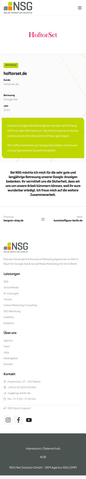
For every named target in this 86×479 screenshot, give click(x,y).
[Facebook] (18, 420)
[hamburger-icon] (80, 7)
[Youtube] (28, 420)
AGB (43, 457)
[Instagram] (8, 420)
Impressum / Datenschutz (43, 448)
